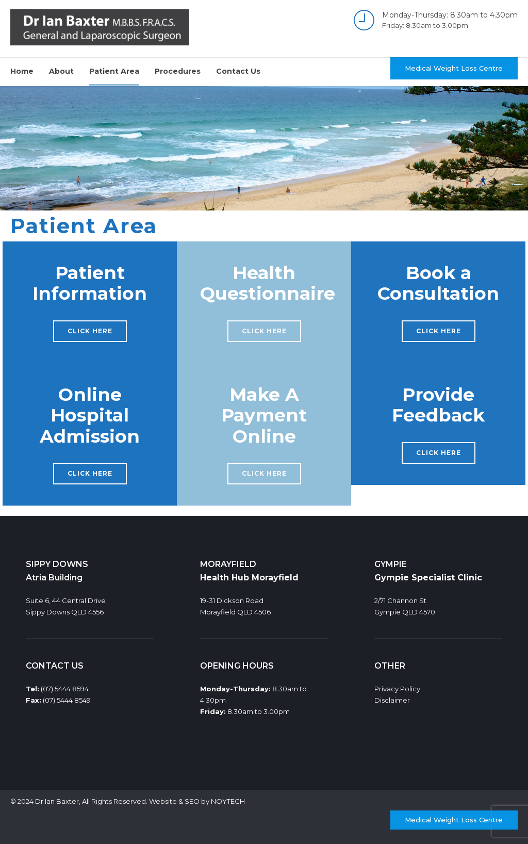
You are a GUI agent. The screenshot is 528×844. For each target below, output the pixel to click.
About (61, 71)
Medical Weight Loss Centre (454, 68)
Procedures (178, 71)
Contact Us (238, 71)
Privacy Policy (397, 689)
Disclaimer (392, 700)
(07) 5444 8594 (65, 689)
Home (22, 71)
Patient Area (114, 71)
